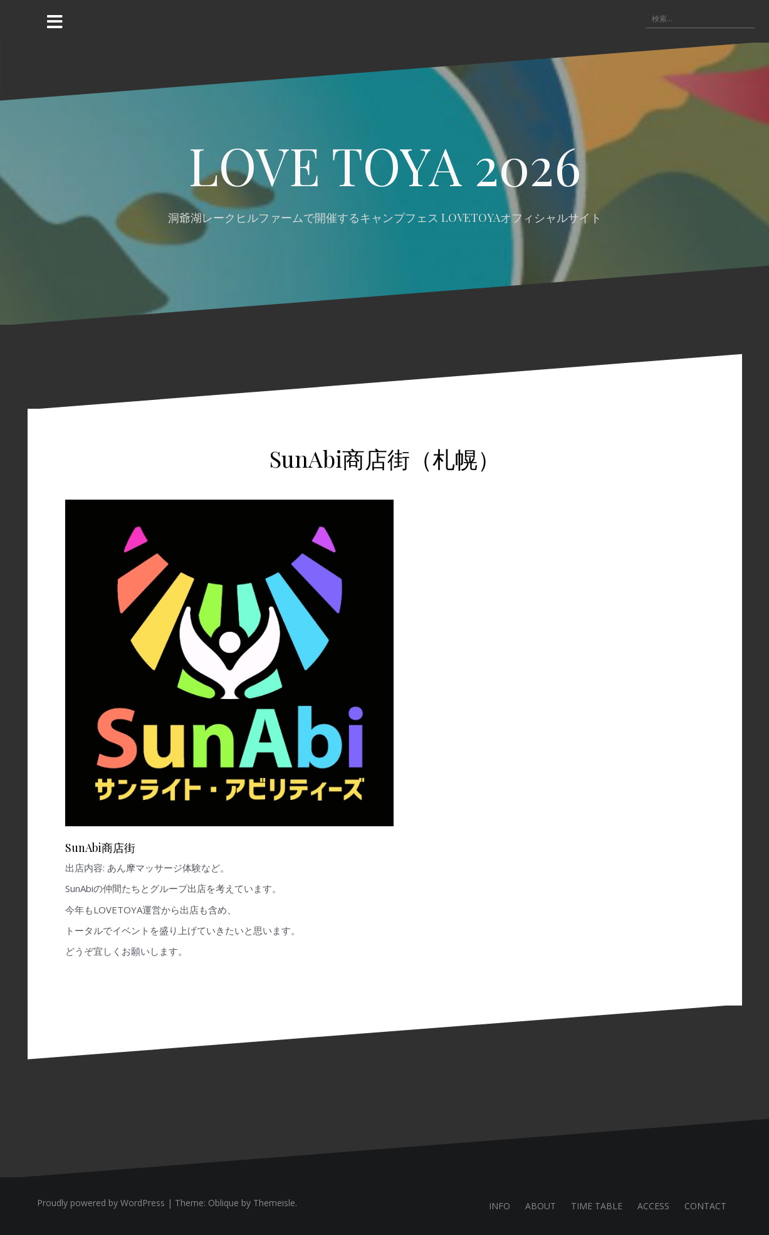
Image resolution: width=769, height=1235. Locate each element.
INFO (499, 1206)
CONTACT (705, 1206)
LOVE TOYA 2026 (385, 164)
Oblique (223, 1203)
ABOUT (540, 1206)
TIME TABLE (596, 1206)
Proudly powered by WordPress (101, 1203)
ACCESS (653, 1206)
